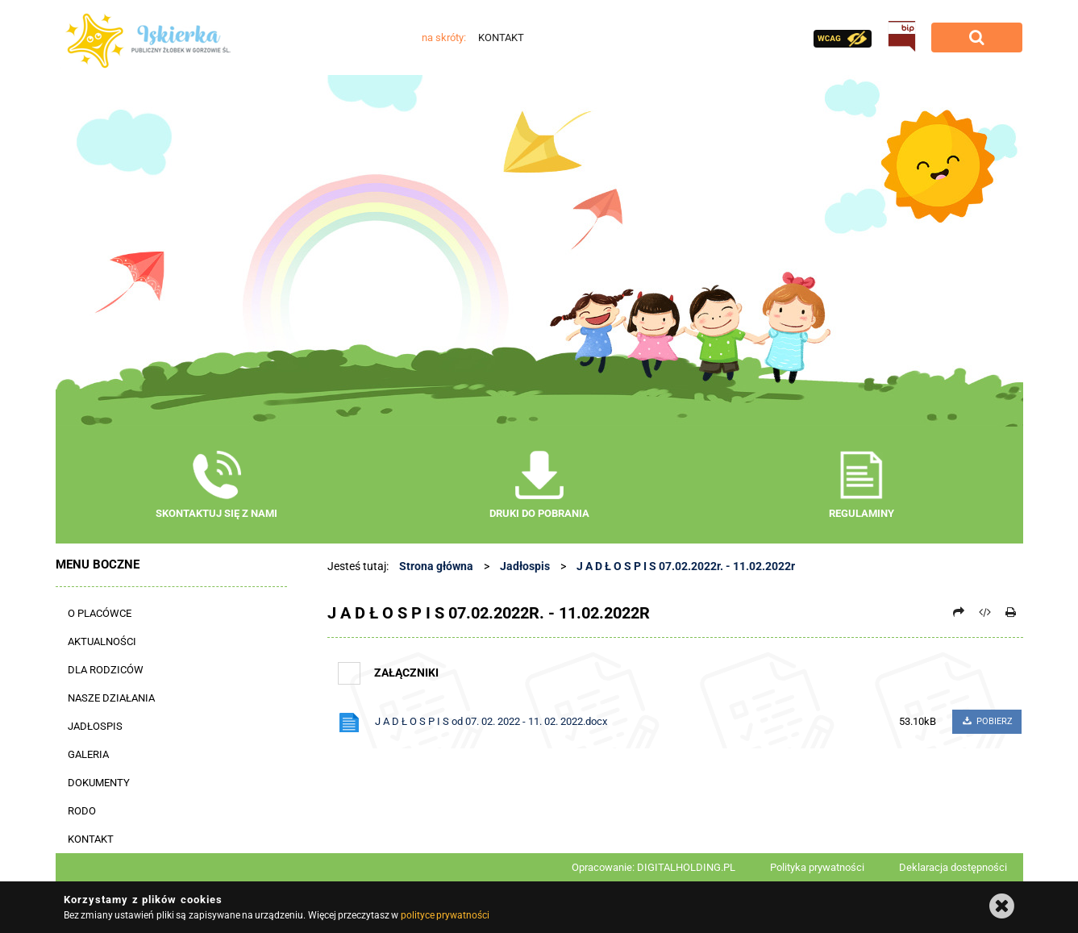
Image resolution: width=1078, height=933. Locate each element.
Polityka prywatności (817, 867)
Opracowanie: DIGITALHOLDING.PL (653, 867)
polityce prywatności (445, 915)
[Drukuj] (1011, 612)
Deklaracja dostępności (953, 867)
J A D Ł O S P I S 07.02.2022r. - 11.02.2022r (685, 566)
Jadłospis (525, 566)
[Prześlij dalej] (958, 612)
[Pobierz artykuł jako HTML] (984, 612)
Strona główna (436, 566)
